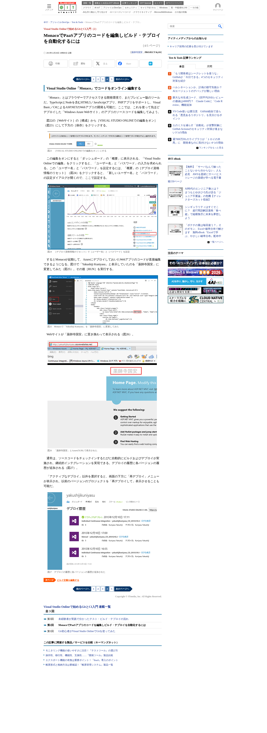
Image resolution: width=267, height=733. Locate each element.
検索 (220, 26)
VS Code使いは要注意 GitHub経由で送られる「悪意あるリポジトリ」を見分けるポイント (197, 115)
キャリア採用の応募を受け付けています (191, 46)
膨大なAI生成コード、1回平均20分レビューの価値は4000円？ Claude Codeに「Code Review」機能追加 (198, 101)
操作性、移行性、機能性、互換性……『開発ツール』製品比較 (79, 655)
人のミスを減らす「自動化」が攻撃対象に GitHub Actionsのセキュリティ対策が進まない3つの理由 (199, 129)
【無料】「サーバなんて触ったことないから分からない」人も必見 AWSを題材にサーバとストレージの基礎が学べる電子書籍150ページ (195, 174)
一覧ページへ (216, 242)
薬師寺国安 (137, 52)
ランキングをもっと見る (211, 147)
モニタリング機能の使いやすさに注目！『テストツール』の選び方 (82, 650)
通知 (83, 63)
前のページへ (83, 79)
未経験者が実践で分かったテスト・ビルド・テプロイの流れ (93, 619)
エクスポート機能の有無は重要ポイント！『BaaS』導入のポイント (82, 660)
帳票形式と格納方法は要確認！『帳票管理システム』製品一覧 (79, 664)
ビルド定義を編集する (68, 580)
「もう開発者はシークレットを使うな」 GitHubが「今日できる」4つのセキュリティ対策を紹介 (198, 77)
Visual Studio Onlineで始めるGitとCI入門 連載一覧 (77, 606)
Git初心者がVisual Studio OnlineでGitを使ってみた (86, 631)
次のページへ (122, 79)
